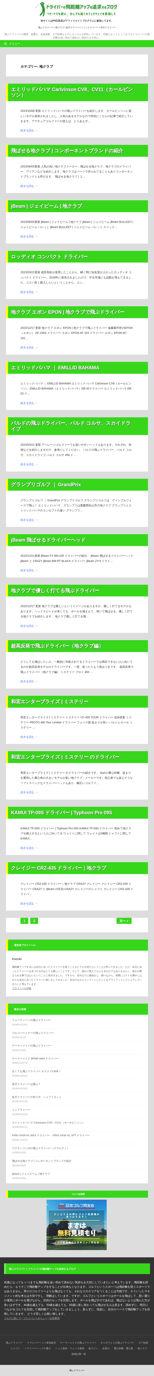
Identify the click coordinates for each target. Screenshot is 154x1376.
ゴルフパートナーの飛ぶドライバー (33, 1032)
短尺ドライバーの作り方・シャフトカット (37, 1097)
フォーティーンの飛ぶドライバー (31, 1020)
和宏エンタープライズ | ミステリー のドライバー (65, 757)
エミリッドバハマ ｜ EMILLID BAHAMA (55, 367)
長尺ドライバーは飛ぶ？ (26, 1084)
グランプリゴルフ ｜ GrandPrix (46, 484)
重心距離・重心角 (123, 1348)
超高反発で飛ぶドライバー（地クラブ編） (57, 646)
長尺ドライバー (108, 27)
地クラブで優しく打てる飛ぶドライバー (55, 590)
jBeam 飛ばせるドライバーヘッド (48, 540)
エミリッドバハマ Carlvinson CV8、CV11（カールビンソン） (48, 1122)
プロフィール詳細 (21, 988)
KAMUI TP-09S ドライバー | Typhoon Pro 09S (61, 812)
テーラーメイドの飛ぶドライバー (31, 1045)
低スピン (93, 1348)
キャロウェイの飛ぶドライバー (117, 1342)
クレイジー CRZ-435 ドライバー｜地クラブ (58, 868)
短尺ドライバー (73, 27)
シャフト (15, 1348)
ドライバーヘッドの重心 (37, 1348)
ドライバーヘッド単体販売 (41, 1342)
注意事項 (54, 1318)
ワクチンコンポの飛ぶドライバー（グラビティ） (40, 1148)
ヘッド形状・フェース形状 (69, 1348)
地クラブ (59, 27)
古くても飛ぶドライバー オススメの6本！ (36, 1071)
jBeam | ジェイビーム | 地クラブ (46, 206)
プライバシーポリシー (35, 1318)
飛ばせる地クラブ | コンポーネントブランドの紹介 (67, 150)
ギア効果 (143, 1342)
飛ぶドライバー (46, 27)
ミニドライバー (91, 27)
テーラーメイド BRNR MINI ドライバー (35, 1058)
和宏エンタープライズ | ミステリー (50, 701)
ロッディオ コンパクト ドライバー (49, 256)
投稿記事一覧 (79, 1354)
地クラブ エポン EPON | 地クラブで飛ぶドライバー (68, 312)
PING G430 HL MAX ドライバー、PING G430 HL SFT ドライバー (51, 1135)
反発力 (105, 1348)
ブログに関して (12, 1318)
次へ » (124, 920)
